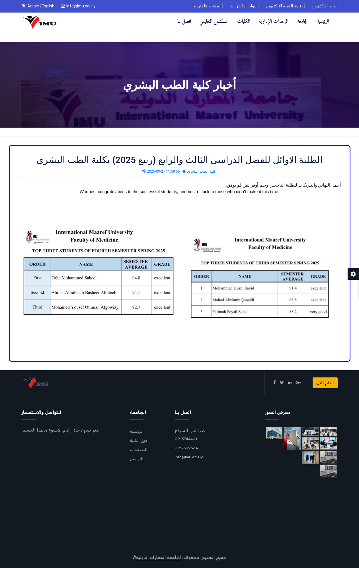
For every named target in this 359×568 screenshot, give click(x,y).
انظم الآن (325, 382)
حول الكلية (140, 440)
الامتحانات (139, 449)
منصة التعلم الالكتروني (284, 6)
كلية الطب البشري (199, 171)
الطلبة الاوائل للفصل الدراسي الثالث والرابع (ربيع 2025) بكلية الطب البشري (179, 159)
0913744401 (186, 438)
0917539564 (187, 447)
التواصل (137, 458)
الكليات (243, 21)
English (48, 6)
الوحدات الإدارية (273, 21)
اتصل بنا (184, 21)
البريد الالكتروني (325, 6)
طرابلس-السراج (190, 430)
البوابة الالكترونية (244, 6)
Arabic (33, 6)
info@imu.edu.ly (78, 6)
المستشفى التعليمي (214, 21)
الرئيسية (323, 21)
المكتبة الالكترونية (206, 6)
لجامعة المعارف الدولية (158, 557)
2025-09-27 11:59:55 (161, 171)
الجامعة (303, 21)
